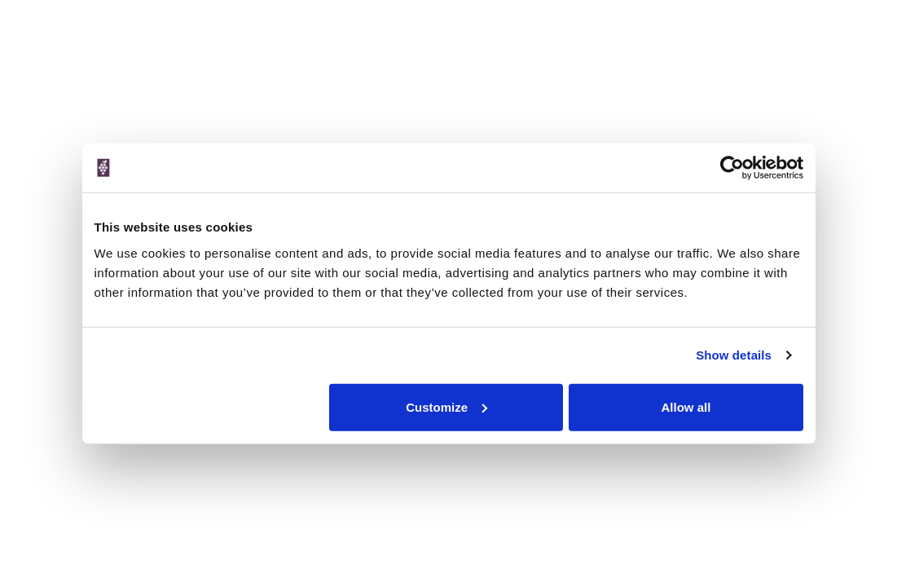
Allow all (686, 406)
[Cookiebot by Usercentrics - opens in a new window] (732, 168)
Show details (734, 355)
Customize (446, 406)
